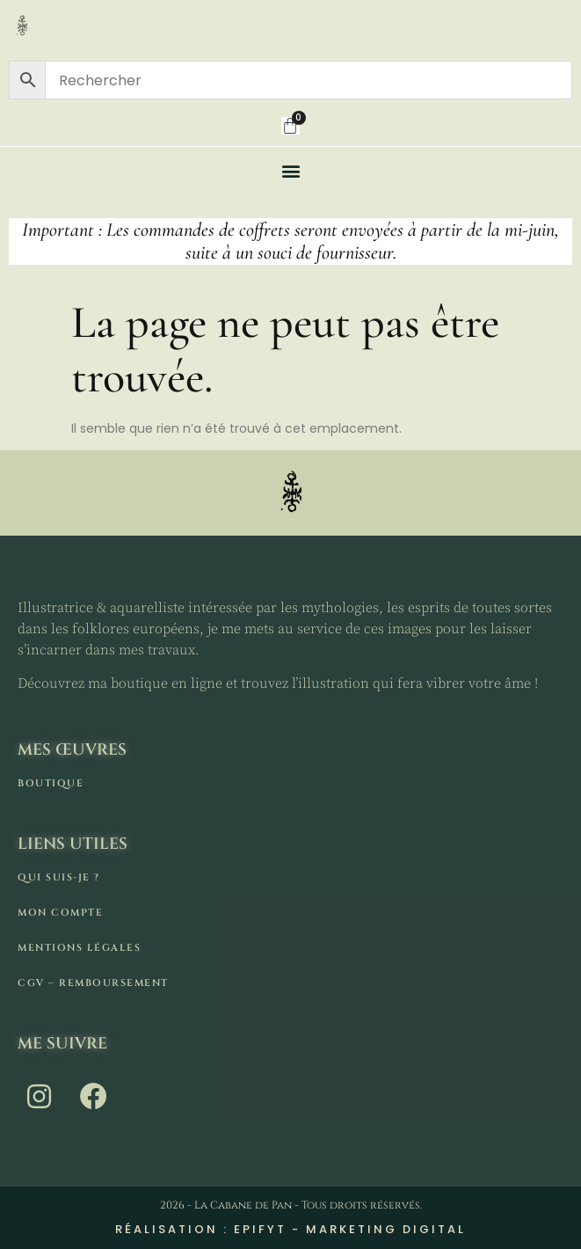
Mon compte (60, 912)
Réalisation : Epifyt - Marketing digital (290, 1229)
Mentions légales (79, 947)
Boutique (51, 783)
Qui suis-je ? (59, 877)
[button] (290, 170)
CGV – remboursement (93, 983)
